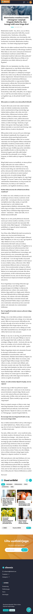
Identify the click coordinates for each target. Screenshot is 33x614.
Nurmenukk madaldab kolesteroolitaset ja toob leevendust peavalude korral (8, 520)
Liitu (24, 550)
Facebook (5, 574)
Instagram (6, 577)
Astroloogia (5, 486)
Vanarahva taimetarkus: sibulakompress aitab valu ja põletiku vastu (24, 503)
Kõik (3, 484)
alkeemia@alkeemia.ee (9, 571)
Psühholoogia (18, 484)
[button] (27, 480)
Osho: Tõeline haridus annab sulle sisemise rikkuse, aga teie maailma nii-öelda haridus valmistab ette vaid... (8, 502)
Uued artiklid (11, 480)
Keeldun (12, 610)
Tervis (25, 484)
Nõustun (6, 610)
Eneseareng (9, 484)
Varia (12, 27)
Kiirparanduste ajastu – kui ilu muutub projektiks (23, 522)
